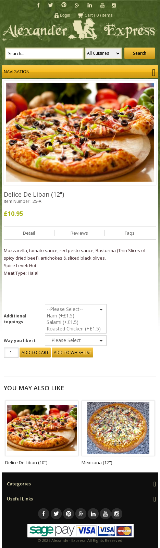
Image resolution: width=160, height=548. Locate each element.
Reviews (79, 233)
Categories (19, 484)
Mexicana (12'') (97, 462)
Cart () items (98, 15)
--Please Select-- (81, 309)
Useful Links (20, 499)
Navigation (80, 71)
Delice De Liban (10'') (26, 462)
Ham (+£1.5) (81, 315)
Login (65, 15)
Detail (29, 233)
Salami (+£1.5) (81, 322)
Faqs (130, 233)
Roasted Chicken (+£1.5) (81, 328)
